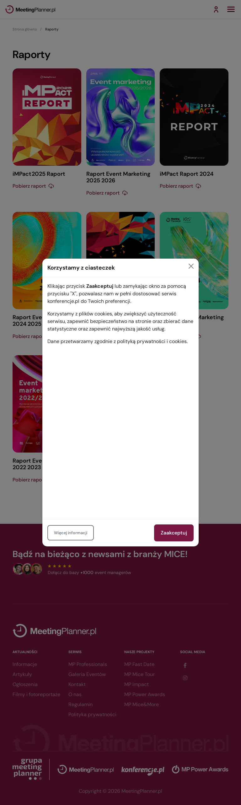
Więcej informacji (70, 532)
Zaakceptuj (174, 532)
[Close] (191, 266)
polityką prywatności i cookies (152, 341)
